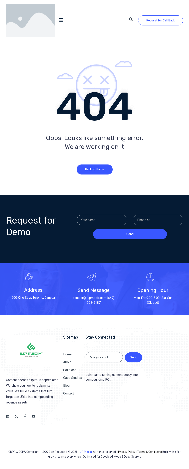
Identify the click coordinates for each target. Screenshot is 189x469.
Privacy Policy (126, 451)
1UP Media (85, 451)
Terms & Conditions (149, 451)
